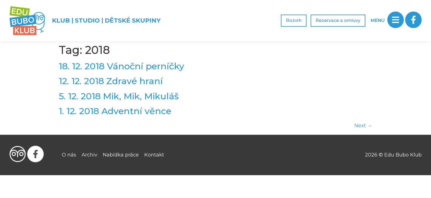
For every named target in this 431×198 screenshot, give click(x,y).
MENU (378, 20)
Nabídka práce (121, 155)
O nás (69, 155)
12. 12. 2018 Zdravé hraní (111, 81)
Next (363, 126)
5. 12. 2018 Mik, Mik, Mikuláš (119, 96)
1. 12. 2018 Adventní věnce (115, 111)
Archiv (89, 155)
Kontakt (154, 155)
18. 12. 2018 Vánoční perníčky (121, 66)
